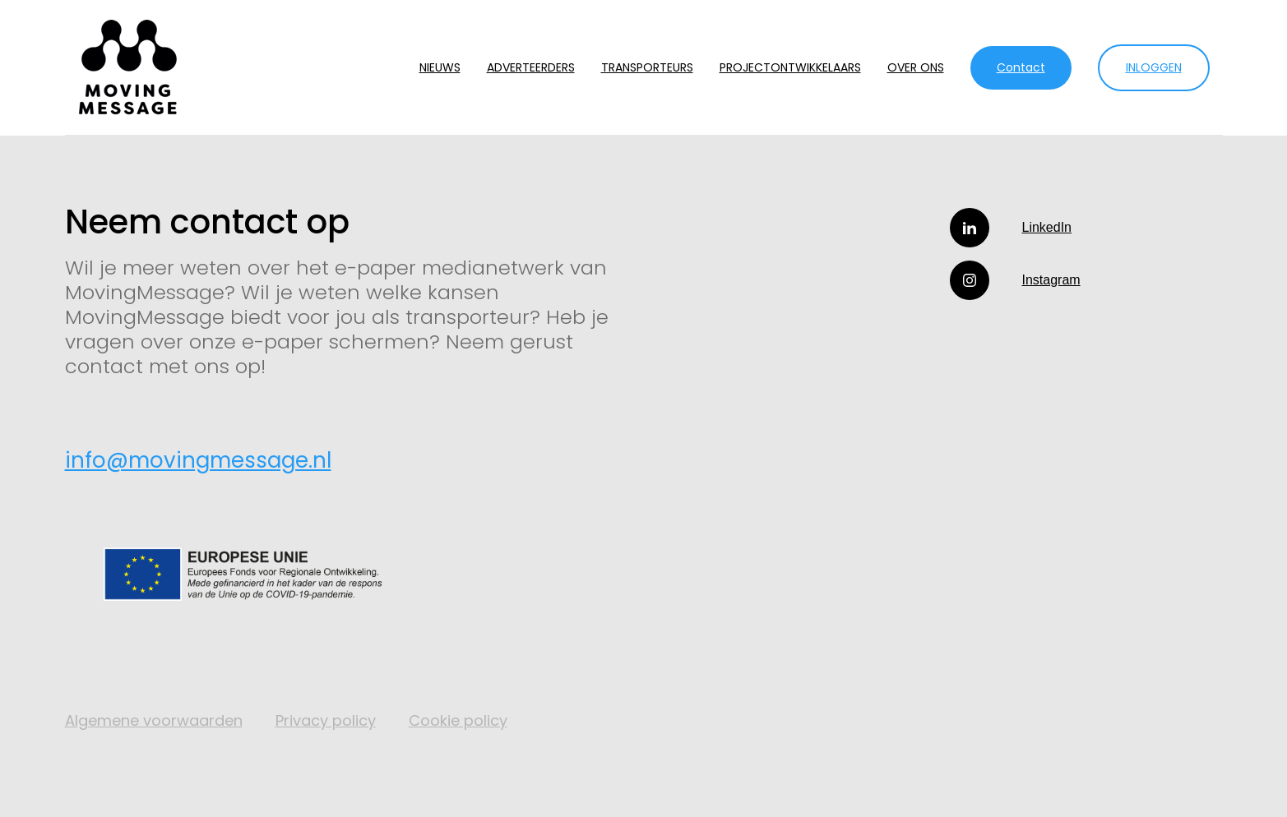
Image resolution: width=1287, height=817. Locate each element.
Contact (1021, 67)
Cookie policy (458, 720)
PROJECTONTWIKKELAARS (790, 67)
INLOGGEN (1154, 67)
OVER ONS (915, 67)
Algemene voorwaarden (154, 720)
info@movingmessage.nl (198, 460)
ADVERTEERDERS (531, 67)
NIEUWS (440, 67)
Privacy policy (325, 720)
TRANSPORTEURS (647, 67)
